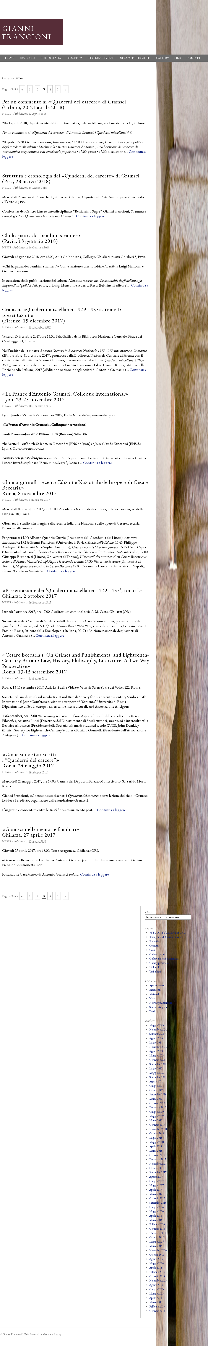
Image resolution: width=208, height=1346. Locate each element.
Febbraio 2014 (157, 1272)
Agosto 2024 (156, 1038)
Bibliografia (51, 58)
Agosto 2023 (156, 1051)
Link (177, 58)
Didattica (75, 58)
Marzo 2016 (155, 1220)
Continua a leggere (90, 216)
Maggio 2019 (156, 1116)
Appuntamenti (157, 985)
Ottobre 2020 (156, 1090)
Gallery (162, 58)
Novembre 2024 (158, 1029)
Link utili (154, 967)
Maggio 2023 (156, 1055)
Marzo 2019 (155, 1120)
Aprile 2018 (155, 1146)
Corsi (152, 950)
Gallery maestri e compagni (164, 958)
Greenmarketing (52, 1334)
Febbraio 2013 (157, 1306)
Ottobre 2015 (156, 1237)
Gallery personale (159, 963)
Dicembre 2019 (157, 1107)
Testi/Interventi (101, 58)
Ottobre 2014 (156, 1254)
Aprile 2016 (155, 1215)
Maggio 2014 (156, 1263)
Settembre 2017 (157, 1172)
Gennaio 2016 (157, 1228)
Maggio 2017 (156, 1185)
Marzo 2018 (155, 1151)
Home (9, 58)
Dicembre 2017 (157, 1159)
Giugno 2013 (156, 1289)
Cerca (148, 912)
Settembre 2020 (157, 1094)
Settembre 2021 (157, 1077)
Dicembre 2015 (157, 1233)
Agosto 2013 (156, 1285)
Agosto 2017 (156, 1177)
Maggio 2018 (156, 1142)
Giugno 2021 (156, 1086)
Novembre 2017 (158, 1164)
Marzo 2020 (155, 1099)
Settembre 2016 (157, 1202)
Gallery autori (157, 954)
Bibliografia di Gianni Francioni (166, 937)
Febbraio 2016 (157, 1224)
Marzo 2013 (155, 1302)
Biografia (27, 58)
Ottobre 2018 (156, 1133)
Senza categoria (158, 1007)
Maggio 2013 (156, 1293)
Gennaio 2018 (157, 1155)
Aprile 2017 (155, 1189)
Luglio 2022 (155, 1068)
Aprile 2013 (155, 1298)
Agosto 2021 (156, 1081)
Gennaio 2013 (157, 1311)
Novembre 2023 (158, 1047)
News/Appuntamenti (135, 58)
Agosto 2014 (156, 1259)
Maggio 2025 (156, 1025)
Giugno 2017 (156, 1181)
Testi (152, 1011)
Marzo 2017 (155, 1194)
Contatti (194, 58)
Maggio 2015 (156, 1241)
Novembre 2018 (158, 1129)
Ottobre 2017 (156, 1168)
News (6, 113)
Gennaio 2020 (157, 1103)
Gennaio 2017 (157, 1198)
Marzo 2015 (155, 1246)
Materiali (154, 994)
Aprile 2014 (155, 1267)
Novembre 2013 (158, 1280)
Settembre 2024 (157, 1034)
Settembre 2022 (157, 1064)
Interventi (155, 990)
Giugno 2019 (156, 1112)
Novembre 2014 (158, 1250)
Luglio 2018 (155, 1138)
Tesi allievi (155, 971)
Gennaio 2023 (157, 1060)
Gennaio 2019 (157, 1125)
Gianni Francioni (27, 32)
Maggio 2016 (156, 1211)
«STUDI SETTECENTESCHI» (168, 932)
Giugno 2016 (156, 1207)
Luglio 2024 (155, 1042)
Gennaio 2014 (157, 1276)
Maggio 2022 (156, 1073)
